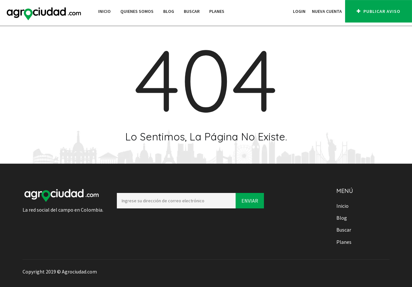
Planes (216, 11)
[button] (286, 11)
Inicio (104, 11)
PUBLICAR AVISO (378, 11)
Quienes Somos (137, 11)
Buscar (192, 11)
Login (299, 11)
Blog (168, 11)
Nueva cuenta (327, 11)
